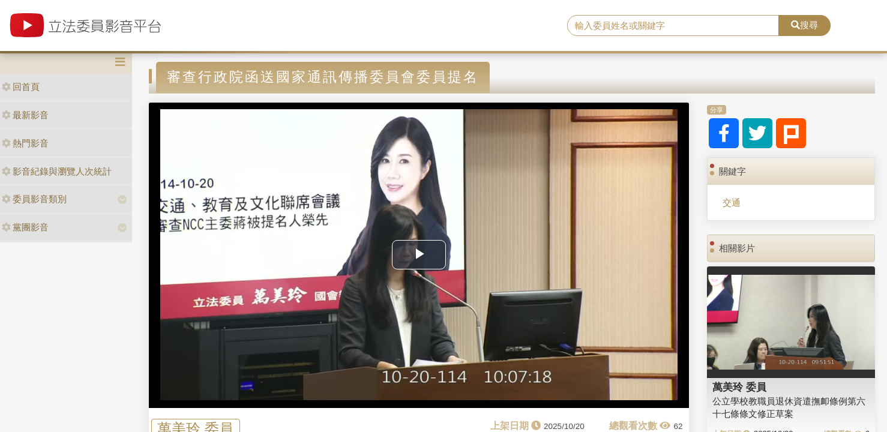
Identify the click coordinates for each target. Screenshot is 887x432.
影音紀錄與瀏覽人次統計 (57, 171)
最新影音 (25, 115)
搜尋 (804, 25)
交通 (732, 202)
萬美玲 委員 (739, 387)
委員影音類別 (34, 199)
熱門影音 (25, 143)
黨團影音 (25, 227)
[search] (673, 26)
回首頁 (21, 87)
